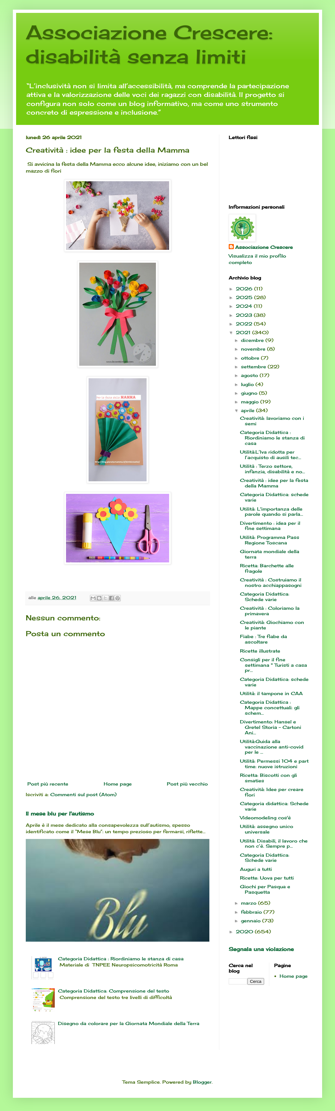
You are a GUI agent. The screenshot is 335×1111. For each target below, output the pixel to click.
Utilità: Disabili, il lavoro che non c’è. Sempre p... (274, 843)
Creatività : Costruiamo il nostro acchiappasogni (271, 582)
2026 (245, 288)
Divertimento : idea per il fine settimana (270, 525)
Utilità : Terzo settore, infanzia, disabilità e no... (272, 468)
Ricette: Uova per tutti (267, 877)
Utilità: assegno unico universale (266, 829)
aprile (248, 410)
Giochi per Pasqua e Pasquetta (265, 889)
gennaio (251, 920)
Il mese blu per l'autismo (60, 813)
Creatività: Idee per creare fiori (271, 791)
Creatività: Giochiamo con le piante (272, 624)
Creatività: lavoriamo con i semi (272, 420)
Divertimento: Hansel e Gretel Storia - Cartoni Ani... (270, 727)
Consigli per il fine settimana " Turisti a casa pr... (273, 665)
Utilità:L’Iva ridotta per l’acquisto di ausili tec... (270, 454)
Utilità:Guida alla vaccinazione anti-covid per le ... (271, 747)
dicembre (253, 340)
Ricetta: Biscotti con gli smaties (268, 777)
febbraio (252, 912)
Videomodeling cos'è (265, 817)
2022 (245, 323)
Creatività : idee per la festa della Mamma (274, 482)
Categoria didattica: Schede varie (274, 806)
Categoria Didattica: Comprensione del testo (113, 990)
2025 (245, 297)
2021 (244, 332)
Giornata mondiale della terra (269, 554)
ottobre (251, 358)
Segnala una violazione (261, 949)
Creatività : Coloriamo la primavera (270, 610)
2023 (245, 315)
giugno (250, 393)
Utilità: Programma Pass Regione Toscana (269, 539)
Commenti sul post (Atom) (83, 794)
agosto (250, 375)
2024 (245, 306)
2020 (245, 931)
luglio (248, 384)
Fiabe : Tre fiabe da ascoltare (263, 639)
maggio (250, 401)
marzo (249, 903)
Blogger (202, 1082)
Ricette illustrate (260, 651)
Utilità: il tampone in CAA (271, 693)
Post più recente (47, 783)
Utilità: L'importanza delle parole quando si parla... (271, 511)
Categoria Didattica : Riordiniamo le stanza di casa (121, 958)
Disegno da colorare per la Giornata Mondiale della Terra (128, 1023)
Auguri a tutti (256, 869)
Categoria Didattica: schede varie (274, 497)
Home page (118, 783)
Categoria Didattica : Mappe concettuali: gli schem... (270, 707)
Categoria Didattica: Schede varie (264, 596)
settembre (254, 366)
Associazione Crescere (264, 247)
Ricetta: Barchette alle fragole (267, 568)
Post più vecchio (187, 783)
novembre (254, 349)
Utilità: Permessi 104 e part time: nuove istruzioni (274, 763)
